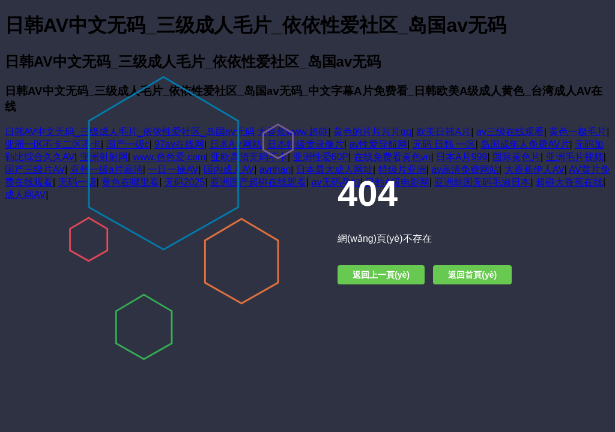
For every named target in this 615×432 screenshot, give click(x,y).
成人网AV (25, 195)
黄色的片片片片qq (372, 132)
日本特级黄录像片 (305, 144)
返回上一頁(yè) (381, 275)
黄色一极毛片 (578, 132)
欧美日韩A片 (443, 132)
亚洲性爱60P (320, 157)
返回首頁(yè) (472, 275)
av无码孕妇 (336, 182)
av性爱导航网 (378, 144)
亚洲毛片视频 (575, 157)
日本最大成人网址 (334, 169)
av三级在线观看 (510, 132)
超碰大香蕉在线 (569, 182)
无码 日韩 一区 (444, 144)
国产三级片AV (35, 169)
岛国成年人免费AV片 (524, 144)
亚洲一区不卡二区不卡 (53, 144)
